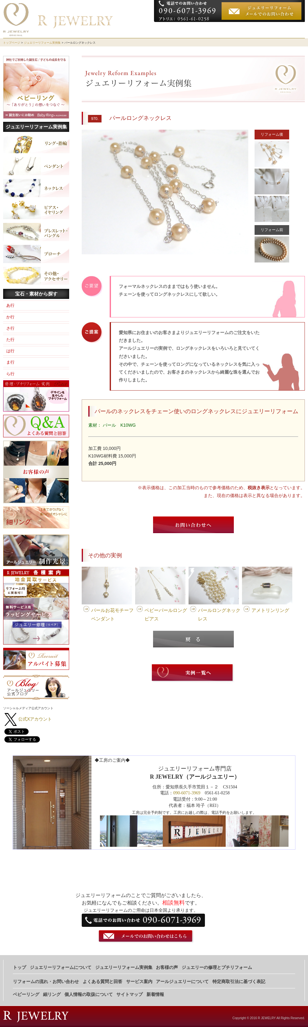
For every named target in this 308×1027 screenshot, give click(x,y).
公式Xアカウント (35, 719)
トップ (19, 967)
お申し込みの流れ (283, 30)
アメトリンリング (270, 610)
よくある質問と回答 (102, 981)
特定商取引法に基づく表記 (238, 981)
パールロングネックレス (219, 614)
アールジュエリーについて (182, 981)
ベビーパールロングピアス (166, 614)
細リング (52, 994)
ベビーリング (26, 994)
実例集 (227, 30)
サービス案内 (139, 981)
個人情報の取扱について (88, 994)
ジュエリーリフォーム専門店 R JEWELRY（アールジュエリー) (92, 9)
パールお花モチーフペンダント (112, 614)
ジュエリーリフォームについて (185, 30)
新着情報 (155, 994)
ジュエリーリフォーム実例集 (42, 42)
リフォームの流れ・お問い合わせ (46, 981)
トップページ (11, 42)
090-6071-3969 (186, 793)
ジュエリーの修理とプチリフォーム (217, 967)
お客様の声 (250, 30)
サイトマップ (129, 994)
